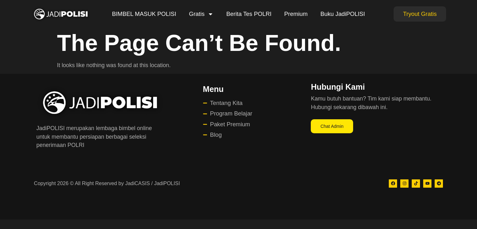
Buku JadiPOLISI (342, 13)
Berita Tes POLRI (249, 13)
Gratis (201, 14)
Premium (296, 13)
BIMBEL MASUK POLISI (144, 13)
